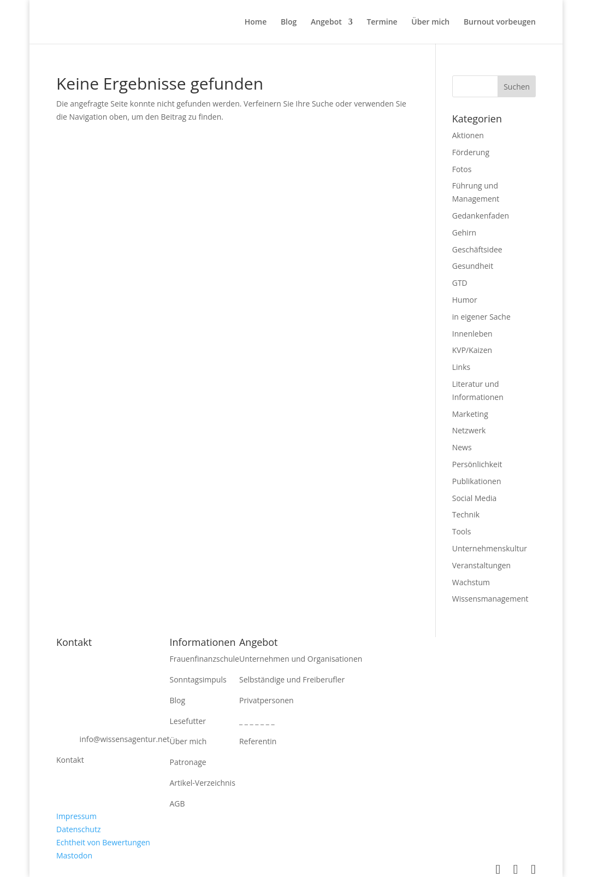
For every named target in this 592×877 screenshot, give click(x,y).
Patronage (188, 762)
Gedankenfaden (480, 215)
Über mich (430, 22)
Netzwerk (469, 430)
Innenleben (472, 333)
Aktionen (468, 135)
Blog (289, 22)
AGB (177, 803)
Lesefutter (188, 721)
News (462, 447)
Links (461, 367)
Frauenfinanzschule (204, 659)
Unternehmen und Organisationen (300, 659)
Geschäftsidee (477, 249)
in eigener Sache (481, 316)
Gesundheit (472, 266)
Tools (461, 531)
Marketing (470, 414)
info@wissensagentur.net (125, 739)
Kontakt (70, 760)
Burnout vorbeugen (500, 22)
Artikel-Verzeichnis (202, 783)
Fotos (462, 169)
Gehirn (464, 232)
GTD (459, 283)
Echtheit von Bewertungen (103, 842)
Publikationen (476, 481)
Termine (381, 22)
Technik (465, 514)
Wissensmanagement (490, 598)
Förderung (470, 152)
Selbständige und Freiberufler (292, 679)
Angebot (326, 22)
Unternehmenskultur (489, 548)
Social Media (474, 498)
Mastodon (74, 855)
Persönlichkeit (477, 464)
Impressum (76, 816)
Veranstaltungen (481, 565)
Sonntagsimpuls (198, 679)
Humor (464, 300)
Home (256, 22)
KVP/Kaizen (472, 350)
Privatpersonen (266, 700)
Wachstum (471, 582)
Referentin (257, 741)
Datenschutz (78, 829)
